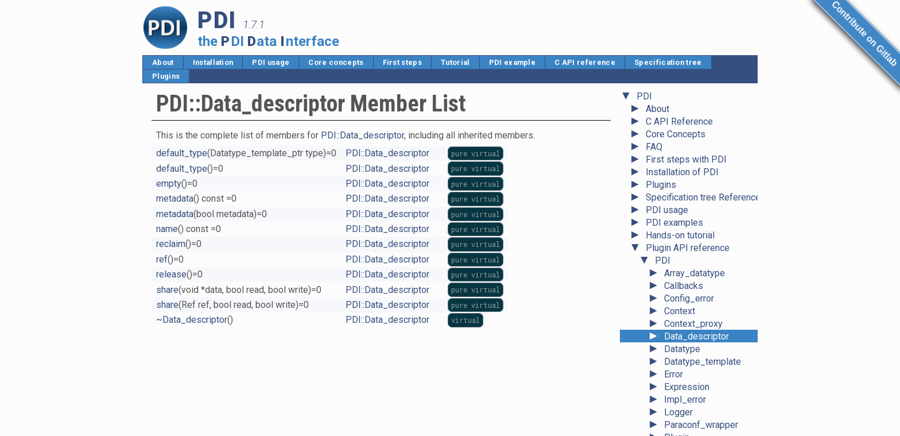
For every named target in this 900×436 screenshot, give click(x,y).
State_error (686, 363)
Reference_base (697, 326)
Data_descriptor (696, 161)
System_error (691, 376)
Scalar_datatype (696, 351)
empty (168, 183)
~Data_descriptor (191, 319)
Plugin (676, 262)
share (167, 289)
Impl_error (685, 224)
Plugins (166, 76)
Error (673, 199)
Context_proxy (693, 149)
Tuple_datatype (695, 389)
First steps (402, 62)
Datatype (682, 174)
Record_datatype (698, 300)
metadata (174, 198)
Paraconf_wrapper (701, 250)
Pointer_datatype (699, 288)
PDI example (512, 62)
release (171, 274)
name (167, 228)
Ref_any (680, 313)
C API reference (584, 62)
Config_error (689, 123)
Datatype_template (702, 187)
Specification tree (668, 62)
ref (162, 259)
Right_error (686, 338)
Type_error (686, 401)
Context (679, 136)
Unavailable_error (699, 414)
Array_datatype (694, 98)
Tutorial (455, 62)
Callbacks (683, 111)
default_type (181, 153)
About (163, 62)
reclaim (170, 243)
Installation (213, 62)
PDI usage (270, 62)
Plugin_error (688, 275)
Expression (686, 212)
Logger (678, 237)
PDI (662, 85)
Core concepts (335, 62)
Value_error (687, 427)
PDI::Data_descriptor (362, 135)
